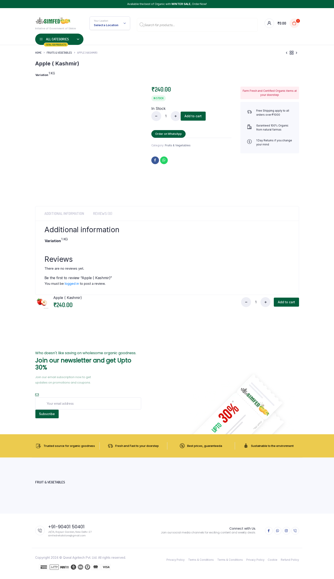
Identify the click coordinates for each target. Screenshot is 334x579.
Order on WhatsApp (169, 134)
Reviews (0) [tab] (102, 213)
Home (38, 52)
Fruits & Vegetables (59, 52)
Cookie (272, 561)
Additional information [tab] (64, 213)
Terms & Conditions (201, 561)
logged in (72, 283)
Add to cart (194, 116)
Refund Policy (290, 561)
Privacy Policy (175, 561)
